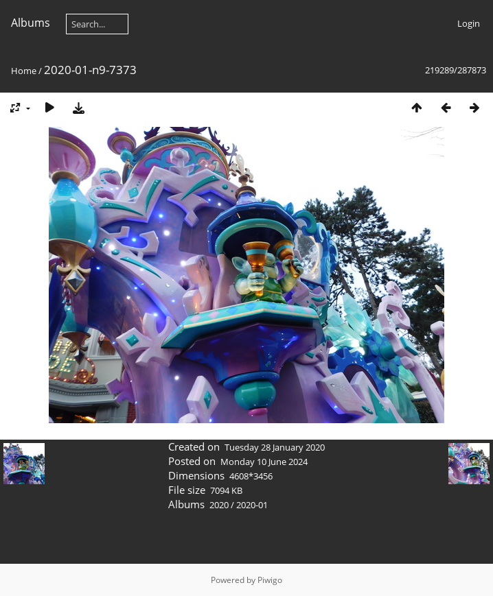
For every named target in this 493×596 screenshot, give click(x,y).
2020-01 (252, 505)
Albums (30, 22)
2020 (219, 505)
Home (23, 70)
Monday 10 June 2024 (264, 461)
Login (468, 23)
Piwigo (269, 580)
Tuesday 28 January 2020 (275, 447)
